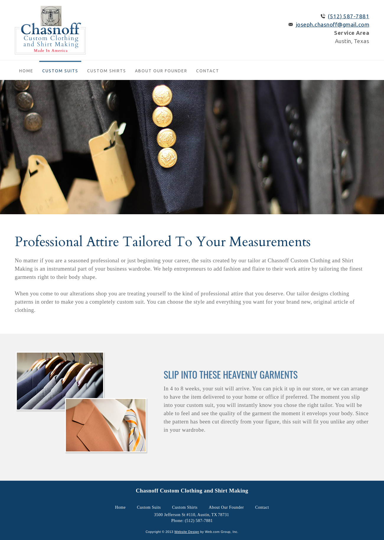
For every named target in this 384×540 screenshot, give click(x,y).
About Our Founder (161, 70)
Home (26, 70)
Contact (207, 70)
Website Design (186, 532)
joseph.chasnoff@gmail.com (333, 25)
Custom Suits (60, 70)
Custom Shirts (106, 70)
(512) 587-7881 (348, 16)
